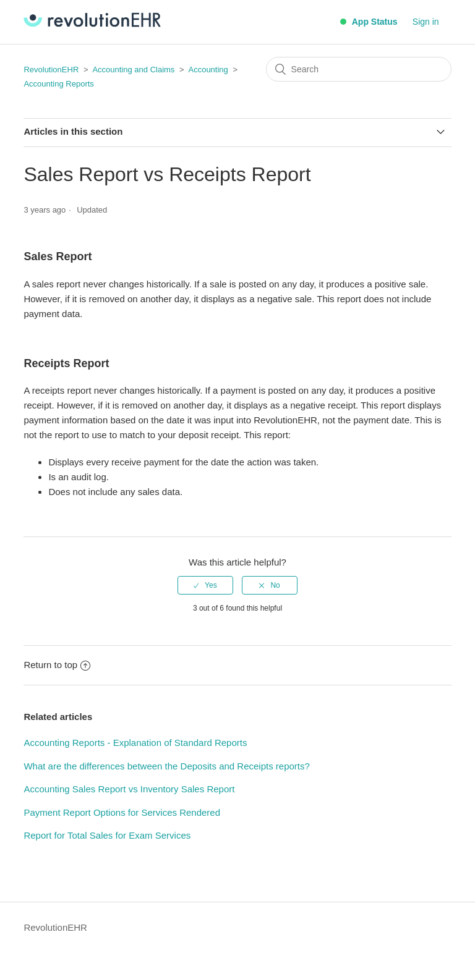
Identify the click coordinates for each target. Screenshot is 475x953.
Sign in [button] (426, 22)
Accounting (208, 69)
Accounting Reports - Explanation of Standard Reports (135, 742)
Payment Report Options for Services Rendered (122, 812)
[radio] (205, 585)
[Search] (358, 69)
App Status (368, 22)
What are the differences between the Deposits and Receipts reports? (167, 766)
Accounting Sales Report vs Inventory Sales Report (129, 789)
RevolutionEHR (51, 69)
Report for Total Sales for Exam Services (107, 835)
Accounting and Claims (133, 69)
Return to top (57, 664)
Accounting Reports (58, 83)
